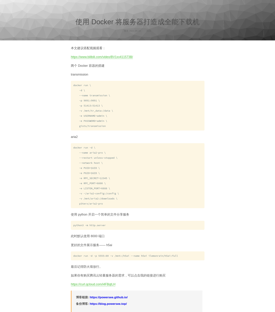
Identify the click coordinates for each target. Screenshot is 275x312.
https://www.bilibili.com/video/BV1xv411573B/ (102, 57)
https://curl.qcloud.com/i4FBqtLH (93, 280)
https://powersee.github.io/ (109, 293)
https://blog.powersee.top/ (108, 299)
